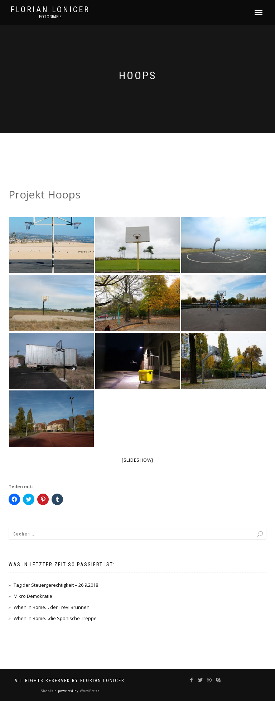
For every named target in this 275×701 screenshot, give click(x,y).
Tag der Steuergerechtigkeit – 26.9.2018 (56, 585)
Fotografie (50, 16)
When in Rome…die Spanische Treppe (55, 618)
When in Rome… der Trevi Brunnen (52, 607)
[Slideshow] (137, 460)
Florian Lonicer (50, 9)
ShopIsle (49, 690)
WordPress (89, 690)
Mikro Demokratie (33, 596)
